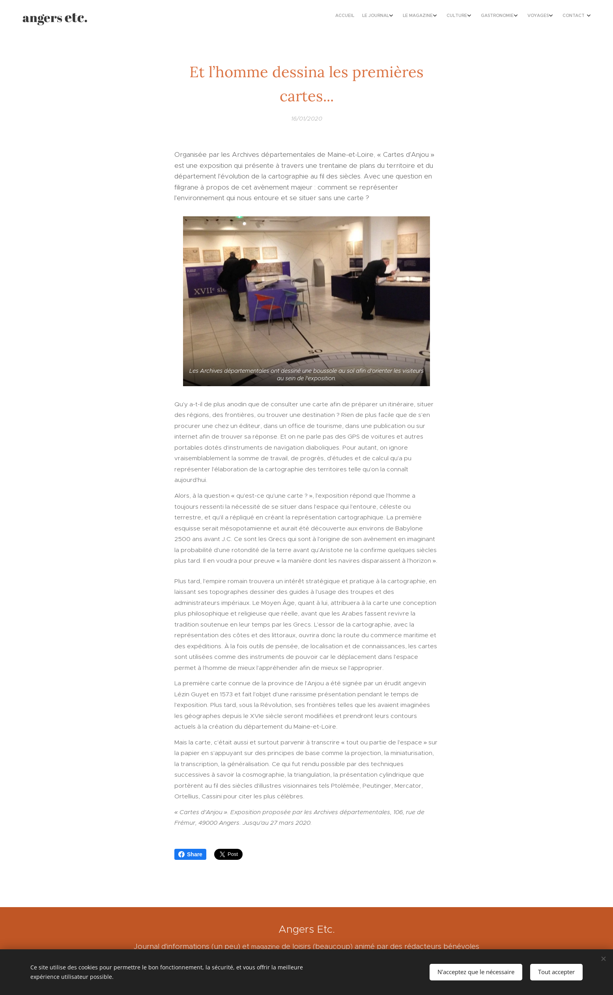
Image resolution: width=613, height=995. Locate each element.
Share (190, 854)
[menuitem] (509, 16)
